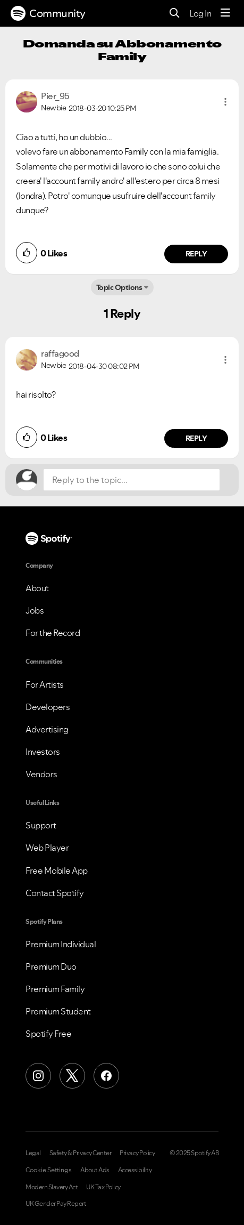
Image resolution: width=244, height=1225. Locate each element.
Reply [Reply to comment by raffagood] (196, 438)
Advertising (47, 729)
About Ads (95, 1170)
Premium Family (55, 989)
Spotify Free (48, 1033)
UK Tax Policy (103, 1187)
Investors (43, 751)
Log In (200, 13)
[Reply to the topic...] (132, 479)
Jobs (35, 610)
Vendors (41, 774)
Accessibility (135, 1170)
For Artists (45, 684)
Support (41, 825)
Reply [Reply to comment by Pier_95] (196, 253)
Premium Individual (61, 944)
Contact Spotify (55, 893)
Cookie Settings (49, 1170)
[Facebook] (106, 1076)
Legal (33, 1153)
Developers (48, 707)
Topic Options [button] (119, 287)
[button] (225, 102)
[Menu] (225, 13)
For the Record (53, 633)
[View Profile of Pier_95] (55, 96)
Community (48, 13)
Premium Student (58, 1011)
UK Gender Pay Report (56, 1203)
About (37, 588)
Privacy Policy (137, 1153)
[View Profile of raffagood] (60, 353)
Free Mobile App (57, 870)
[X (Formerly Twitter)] (72, 1076)
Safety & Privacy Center (80, 1153)
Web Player (47, 847)
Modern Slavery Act (52, 1187)
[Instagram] (38, 1076)
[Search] (174, 13)
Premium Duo (51, 966)
